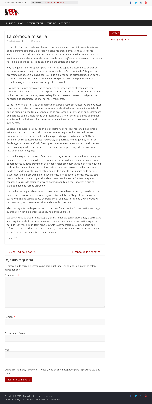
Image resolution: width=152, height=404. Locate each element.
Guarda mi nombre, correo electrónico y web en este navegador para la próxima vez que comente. (52, 371)
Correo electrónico (16, 333)
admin (27, 41)
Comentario (12, 275)
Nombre (10, 316)
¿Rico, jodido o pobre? (21, 252)
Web (7, 349)
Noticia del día (35, 23)
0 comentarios (38, 41)
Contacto (64, 23)
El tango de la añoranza (87, 252)
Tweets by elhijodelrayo (120, 39)
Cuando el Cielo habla (53, 2)
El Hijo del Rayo (15, 23)
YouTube (51, 23)
